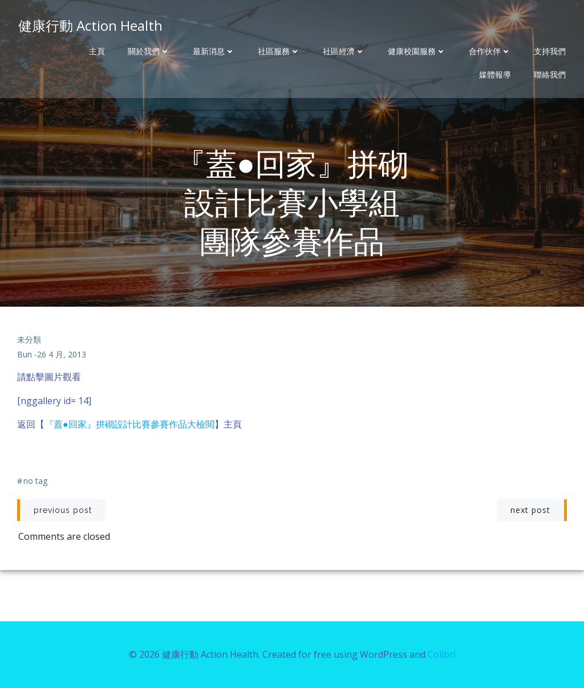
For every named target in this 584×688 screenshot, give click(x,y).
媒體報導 (495, 74)
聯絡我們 (550, 74)
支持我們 (550, 51)
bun (24, 354)
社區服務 (279, 51)
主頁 (97, 51)
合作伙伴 (490, 51)
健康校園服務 (417, 51)
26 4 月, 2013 (61, 354)
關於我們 (149, 51)
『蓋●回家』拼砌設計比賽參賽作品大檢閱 (129, 424)
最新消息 (214, 51)
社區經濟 (344, 51)
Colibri (442, 654)
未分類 (29, 339)
